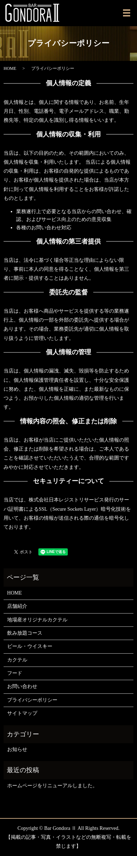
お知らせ (17, 749)
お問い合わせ (22, 686)
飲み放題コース (24, 633)
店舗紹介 (17, 606)
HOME (10, 68)
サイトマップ (22, 713)
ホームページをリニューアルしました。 (52, 785)
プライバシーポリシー (32, 700)
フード (14, 673)
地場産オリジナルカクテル (37, 619)
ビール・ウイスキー (29, 646)
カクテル (17, 660)
